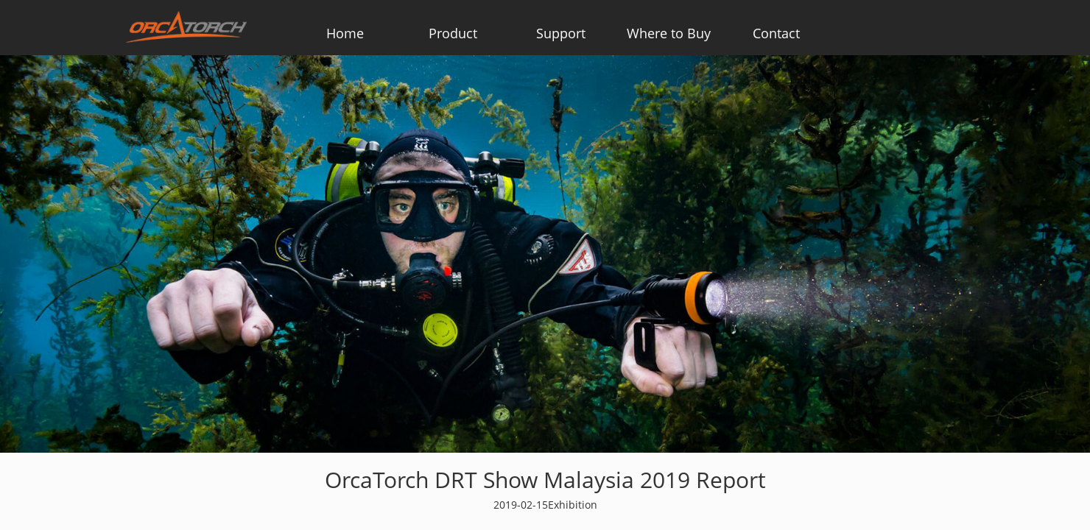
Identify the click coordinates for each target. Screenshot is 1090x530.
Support (561, 33)
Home (345, 33)
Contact (776, 33)
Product (453, 33)
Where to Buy (669, 33)
